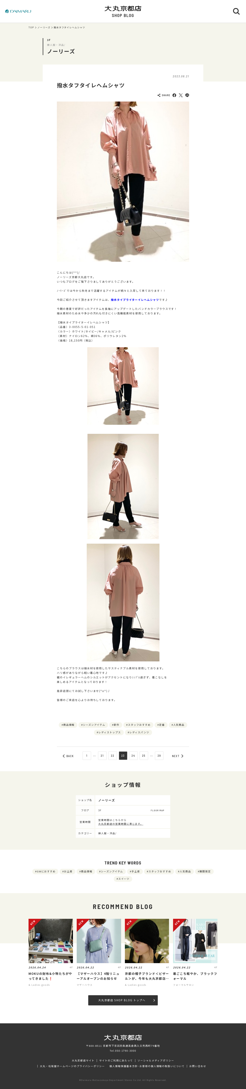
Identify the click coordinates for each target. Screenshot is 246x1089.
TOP (31, 27)
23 (123, 755)
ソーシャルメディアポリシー (156, 1060)
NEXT (177, 756)
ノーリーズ (43, 27)
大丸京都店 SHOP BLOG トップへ (126, 1000)
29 (159, 755)
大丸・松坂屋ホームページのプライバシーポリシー (72, 1066)
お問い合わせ (197, 1066)
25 (143, 755)
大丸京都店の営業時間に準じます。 (120, 824)
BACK (68, 756)
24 (133, 755)
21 (102, 755)
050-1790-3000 (125, 1050)
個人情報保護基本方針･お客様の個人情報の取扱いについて (147, 1066)
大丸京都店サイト (83, 1060)
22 (112, 755)
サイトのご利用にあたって (116, 1060)
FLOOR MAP (157, 810)
